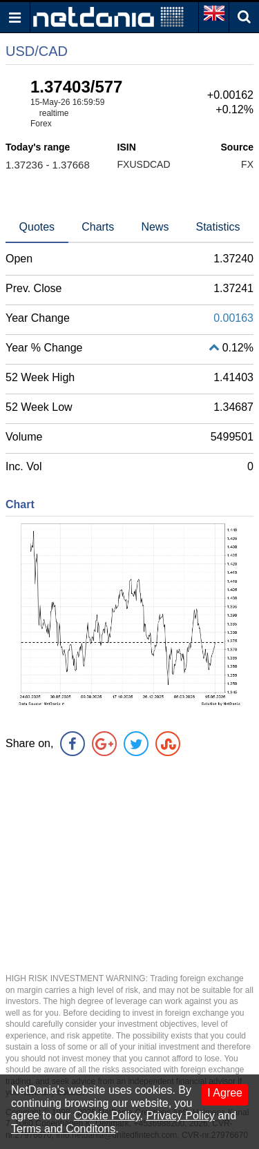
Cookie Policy (107, 1115)
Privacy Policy (180, 1115)
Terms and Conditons (63, 1128)
